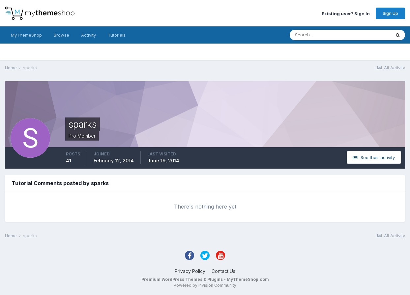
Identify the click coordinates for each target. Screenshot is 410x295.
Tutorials (117, 35)
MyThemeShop (26, 35)
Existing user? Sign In (346, 13)
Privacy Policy (190, 271)
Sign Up (390, 13)
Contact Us (223, 271)
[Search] (319, 35)
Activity (88, 35)
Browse (61, 35)
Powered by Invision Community (205, 285)
